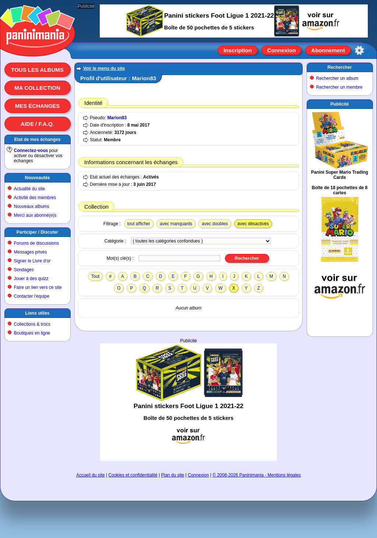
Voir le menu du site (104, 68)
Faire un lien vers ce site (38, 287)
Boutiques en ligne (32, 333)
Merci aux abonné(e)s (35, 215)
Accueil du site (90, 475)
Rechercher (339, 67)
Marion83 (117, 117)
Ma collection (37, 88)
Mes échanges (37, 106)
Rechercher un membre (339, 87)
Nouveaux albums (31, 206)
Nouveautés (37, 177)
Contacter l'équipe (31, 296)
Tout (95, 276)
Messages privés (30, 252)
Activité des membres (35, 197)
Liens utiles (37, 313)
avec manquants (176, 223)
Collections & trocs (32, 324)
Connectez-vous (31, 150)
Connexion (281, 50)
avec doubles (215, 223)
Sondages (24, 269)
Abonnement (328, 50)
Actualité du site (29, 188)
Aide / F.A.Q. (37, 124)
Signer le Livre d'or (32, 260)
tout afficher (138, 223)
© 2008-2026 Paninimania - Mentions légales (256, 475)
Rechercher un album (337, 78)
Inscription (237, 50)
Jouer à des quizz (31, 278)
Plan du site (172, 475)
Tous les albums (37, 70)
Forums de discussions (36, 243)
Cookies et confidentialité (132, 475)
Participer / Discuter (37, 232)
